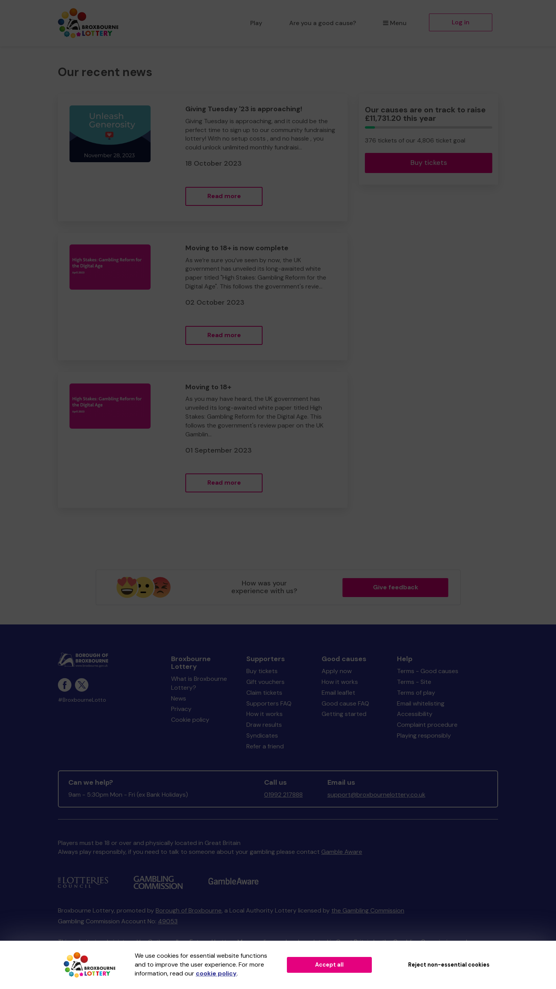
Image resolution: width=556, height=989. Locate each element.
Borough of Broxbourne (189, 910)
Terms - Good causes (427, 671)
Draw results (264, 725)
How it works (264, 714)
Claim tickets (264, 693)
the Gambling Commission (367, 910)
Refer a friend (265, 746)
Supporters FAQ (269, 703)
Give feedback (395, 587)
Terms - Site (414, 682)
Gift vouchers (265, 682)
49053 (168, 921)
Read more (224, 196)
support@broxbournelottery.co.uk (376, 795)
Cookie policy (190, 720)
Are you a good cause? (322, 23)
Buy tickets (428, 162)
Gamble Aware (341, 852)
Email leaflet (338, 693)
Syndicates (262, 735)
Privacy (181, 709)
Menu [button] (395, 23)
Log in (461, 22)
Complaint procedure (427, 725)
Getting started (344, 714)
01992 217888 (283, 795)
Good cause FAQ (345, 703)
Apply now (337, 671)
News (178, 698)
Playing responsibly (424, 735)
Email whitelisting (420, 703)
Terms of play (416, 693)
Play (256, 23)
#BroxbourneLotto (82, 700)
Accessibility (414, 714)
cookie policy (216, 973)
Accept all (329, 964)
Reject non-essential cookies (449, 964)
